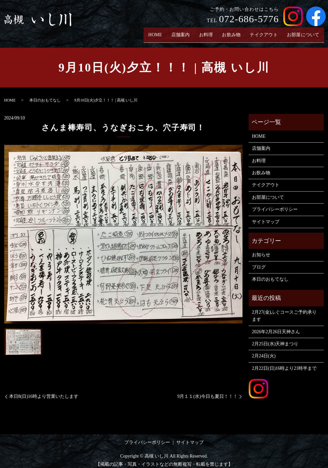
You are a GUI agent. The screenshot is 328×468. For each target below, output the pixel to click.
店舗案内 (174, 32)
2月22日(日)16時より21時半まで (284, 363)
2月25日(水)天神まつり (275, 338)
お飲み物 (227, 32)
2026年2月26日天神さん (276, 326)
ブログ (259, 261)
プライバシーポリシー (275, 204)
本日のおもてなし (45, 95)
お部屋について (302, 32)
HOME (147, 32)
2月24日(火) (263, 351)
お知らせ (261, 249)
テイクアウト (261, 32)
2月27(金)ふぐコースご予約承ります (284, 311)
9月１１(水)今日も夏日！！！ (207, 391)
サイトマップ (265, 216)
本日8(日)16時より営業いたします (43, 391)
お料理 (200, 32)
